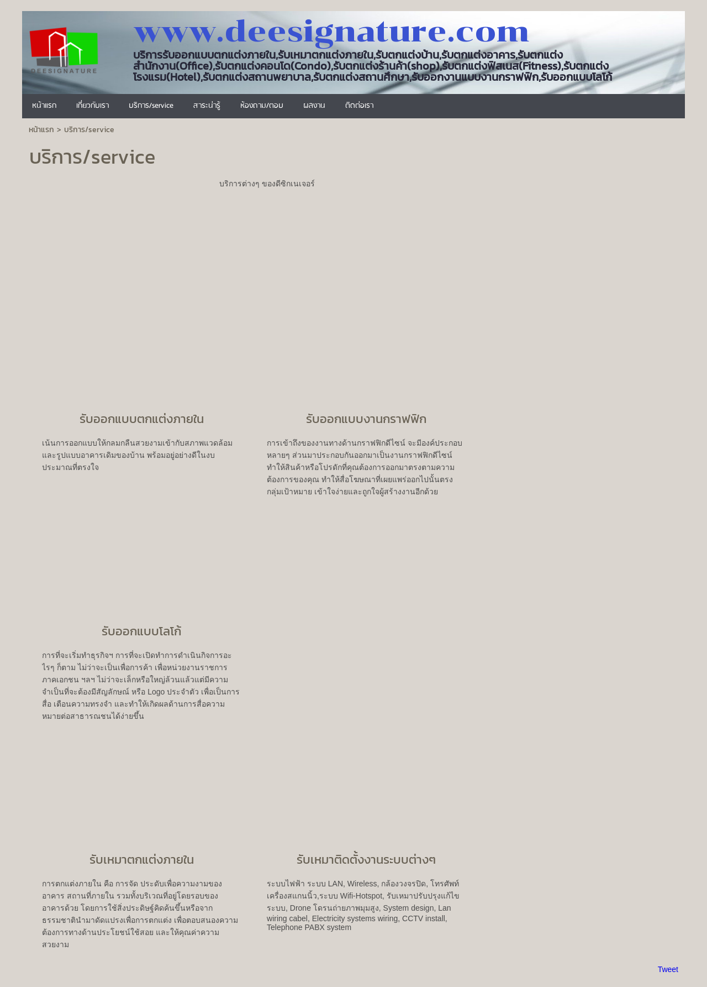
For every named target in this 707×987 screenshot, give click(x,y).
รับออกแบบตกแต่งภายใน (142, 419)
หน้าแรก (41, 129)
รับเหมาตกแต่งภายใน (141, 859)
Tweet (668, 969)
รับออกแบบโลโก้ (141, 631)
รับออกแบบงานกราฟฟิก (366, 419)
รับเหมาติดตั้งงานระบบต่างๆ (366, 859)
